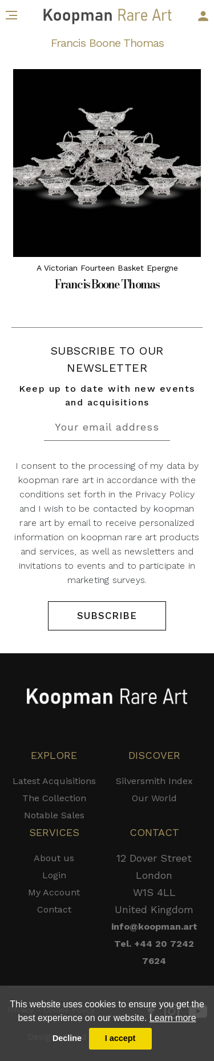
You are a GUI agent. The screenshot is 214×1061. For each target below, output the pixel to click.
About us (54, 858)
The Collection (54, 798)
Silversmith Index (154, 780)
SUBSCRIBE (106, 615)
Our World (154, 798)
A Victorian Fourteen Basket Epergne (107, 267)
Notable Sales (54, 815)
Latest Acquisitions (54, 780)
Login (54, 875)
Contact (54, 909)
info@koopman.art (154, 926)
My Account (54, 892)
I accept (120, 1038)
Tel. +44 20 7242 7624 (154, 952)
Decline (67, 1038)
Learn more (173, 1018)
